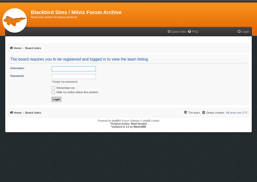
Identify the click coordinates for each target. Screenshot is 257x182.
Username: (17, 68)
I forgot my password (64, 81)
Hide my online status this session (75, 92)
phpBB (115, 120)
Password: (17, 75)
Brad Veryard (139, 123)
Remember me (63, 87)
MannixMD (140, 126)
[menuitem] (192, 32)
